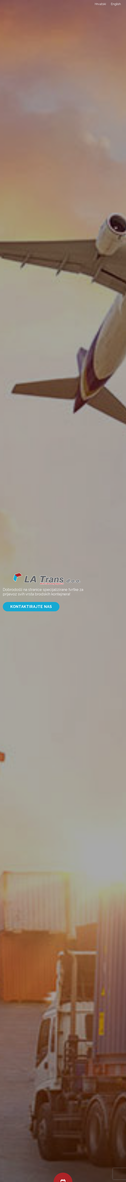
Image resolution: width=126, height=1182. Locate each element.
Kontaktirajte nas (31, 606)
